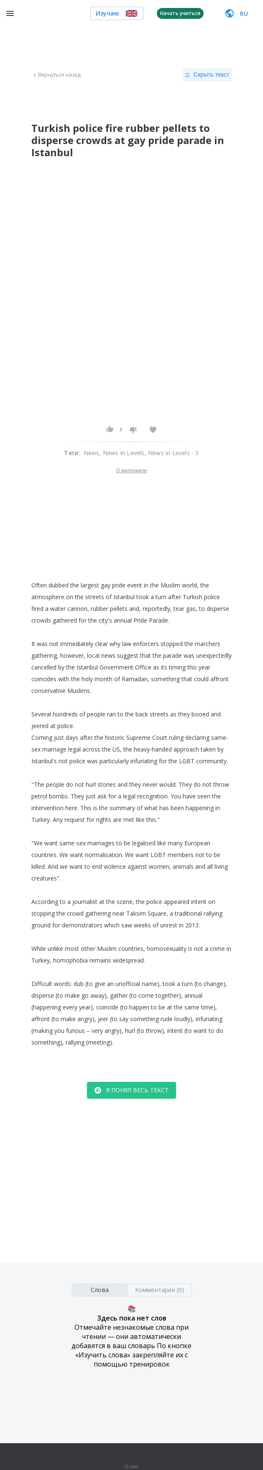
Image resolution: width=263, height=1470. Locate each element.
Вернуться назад (56, 74)
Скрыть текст (207, 75)
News (92, 453)
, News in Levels (121, 453)
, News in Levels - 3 (172, 453)
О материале (131, 471)
